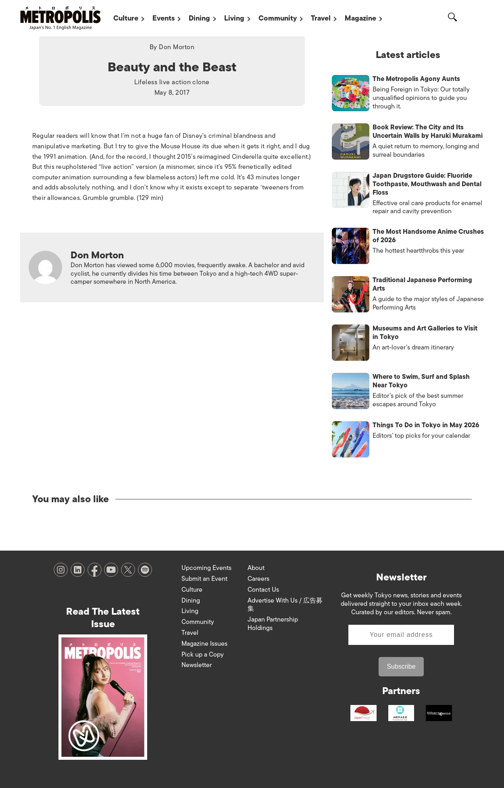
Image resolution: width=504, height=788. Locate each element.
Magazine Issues (204, 643)
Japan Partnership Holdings (273, 623)
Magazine (360, 18)
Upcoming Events (206, 568)
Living (234, 18)
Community (277, 18)
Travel (321, 18)
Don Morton (176, 47)
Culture (125, 18)
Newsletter (196, 665)
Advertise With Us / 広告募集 (285, 604)
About (256, 568)
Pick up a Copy (202, 654)
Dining (199, 18)
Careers (258, 579)
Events (163, 18)
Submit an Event (204, 579)
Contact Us (263, 589)
